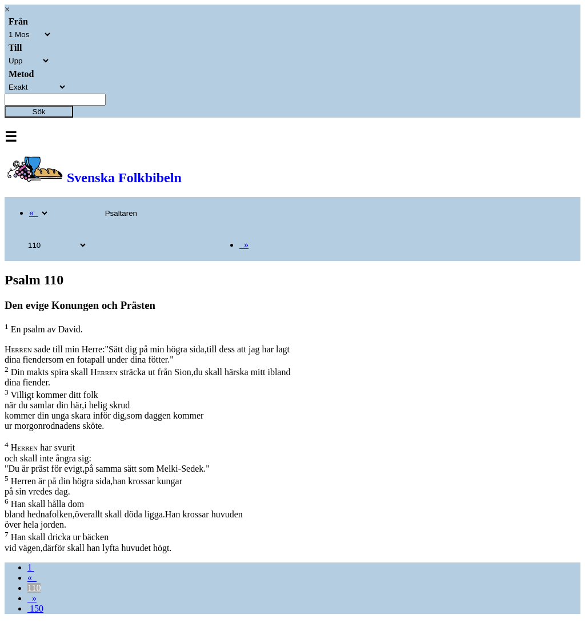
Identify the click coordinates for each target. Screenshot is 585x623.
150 (35, 608)
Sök (39, 111)
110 (34, 588)
